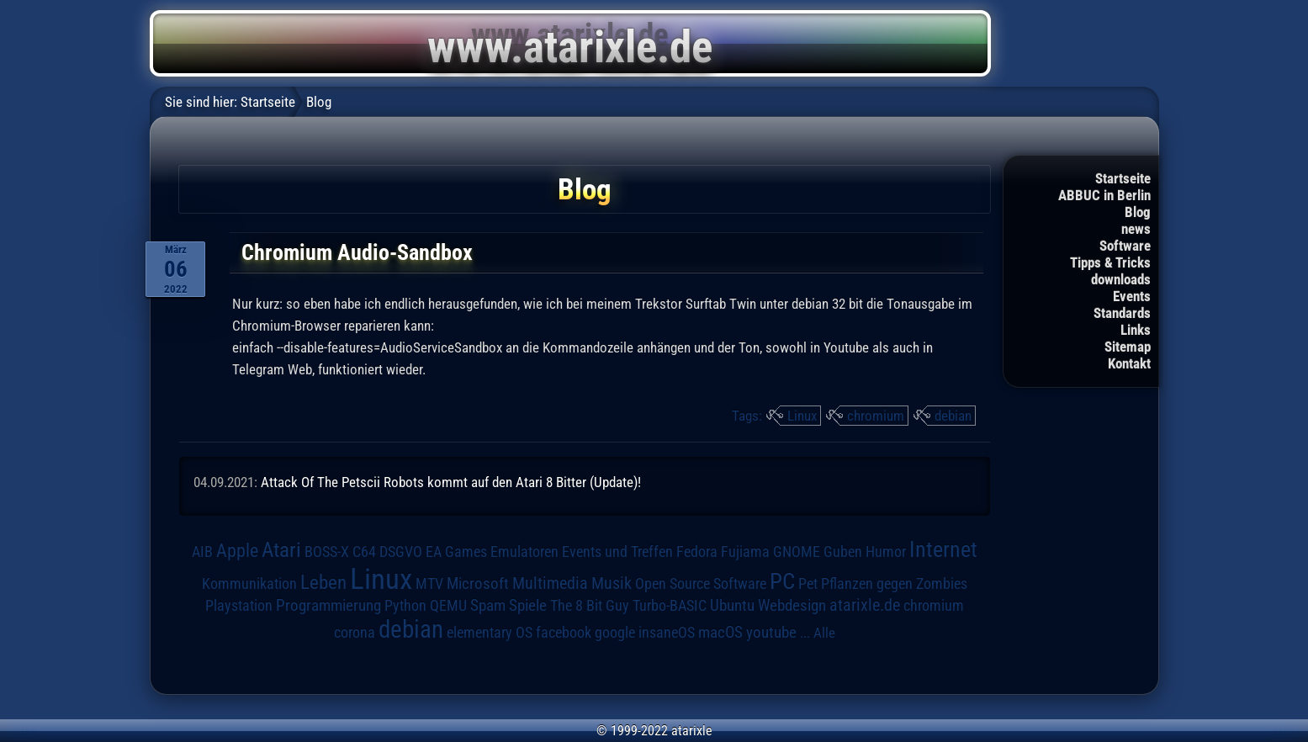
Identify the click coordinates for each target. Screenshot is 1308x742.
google (615, 632)
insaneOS (666, 632)
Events (1132, 296)
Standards (1122, 313)
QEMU (448, 605)
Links (1135, 329)
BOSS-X (326, 551)
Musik (611, 583)
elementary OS (489, 632)
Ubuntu (732, 605)
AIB (202, 551)
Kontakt (1129, 363)
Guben (842, 551)
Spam (488, 605)
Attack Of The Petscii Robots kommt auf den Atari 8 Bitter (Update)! (451, 482)
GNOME (796, 551)
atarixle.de (864, 605)
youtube (771, 632)
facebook (563, 632)
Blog (1138, 212)
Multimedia (550, 583)
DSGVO (400, 551)
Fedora (697, 551)
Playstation (239, 605)
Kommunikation (249, 583)
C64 (364, 551)
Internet (943, 549)
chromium (875, 415)
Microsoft (478, 583)
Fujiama (745, 551)
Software (1125, 245)
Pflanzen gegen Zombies (894, 583)
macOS (720, 632)
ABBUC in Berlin (1104, 195)
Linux (802, 415)
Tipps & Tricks (1110, 262)
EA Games (456, 551)
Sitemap (1127, 346)
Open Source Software (700, 583)
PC (782, 581)
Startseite (1123, 178)
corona (354, 632)
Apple (237, 550)
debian (953, 415)
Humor (886, 551)
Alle (824, 632)
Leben (323, 582)
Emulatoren (524, 551)
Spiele (528, 605)
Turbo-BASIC (670, 605)
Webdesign (792, 605)
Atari (281, 550)
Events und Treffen (617, 551)
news (1136, 228)
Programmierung (328, 605)
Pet (808, 583)
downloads (1121, 279)
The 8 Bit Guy (589, 605)
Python (405, 605)
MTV (429, 583)
